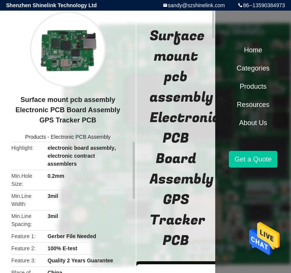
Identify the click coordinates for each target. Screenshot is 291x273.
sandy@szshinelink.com (196, 5)
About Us (253, 123)
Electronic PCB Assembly (81, 137)
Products (35, 137)
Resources (253, 104)
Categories (252, 68)
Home (253, 50)
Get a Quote (253, 159)
